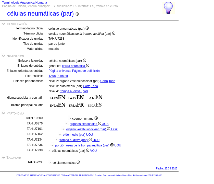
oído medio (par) (74, 134)
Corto (104, 81)
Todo (112, 81)
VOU (93, 151)
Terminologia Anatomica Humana (24, 2)
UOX (114, 129)
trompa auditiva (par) (74, 91)
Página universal (60, 71)
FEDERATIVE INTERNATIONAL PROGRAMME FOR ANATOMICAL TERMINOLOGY (55, 175)
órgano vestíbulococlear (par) (88, 129)
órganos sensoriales (86, 124)
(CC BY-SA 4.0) (155, 175)
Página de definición (86, 71)
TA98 (52, 76)
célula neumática (75, 66)
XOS (105, 124)
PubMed (62, 76)
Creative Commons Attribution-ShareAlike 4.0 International (120, 175)
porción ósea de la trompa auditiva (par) (84, 145)
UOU (89, 134)
